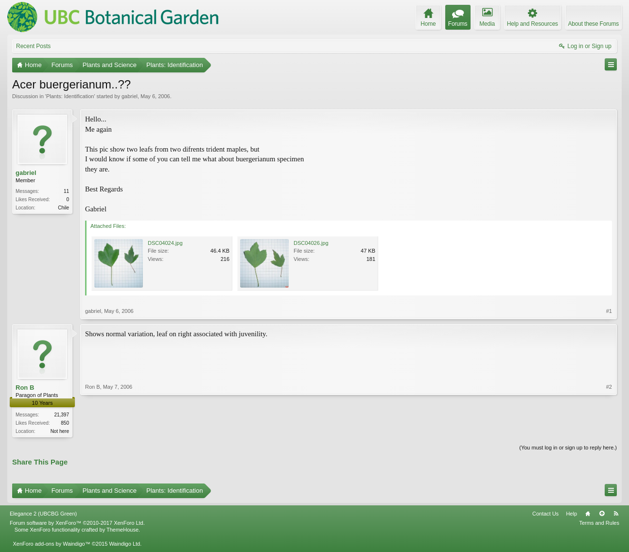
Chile (63, 207)
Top (601, 514)
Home (587, 514)
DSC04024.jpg (165, 243)
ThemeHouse (122, 531)
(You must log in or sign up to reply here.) (568, 448)
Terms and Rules (599, 524)
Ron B (25, 387)
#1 (609, 311)
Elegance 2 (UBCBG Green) (43, 515)
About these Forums (593, 23)
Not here (60, 431)
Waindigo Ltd (124, 545)
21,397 (61, 414)
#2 (609, 430)
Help (571, 515)
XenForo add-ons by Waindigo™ (51, 545)
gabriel (130, 96)
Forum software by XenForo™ (77, 524)
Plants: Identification (70, 96)
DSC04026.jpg (311, 243)
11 (66, 191)
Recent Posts (33, 46)
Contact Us (545, 515)
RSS (615, 514)
